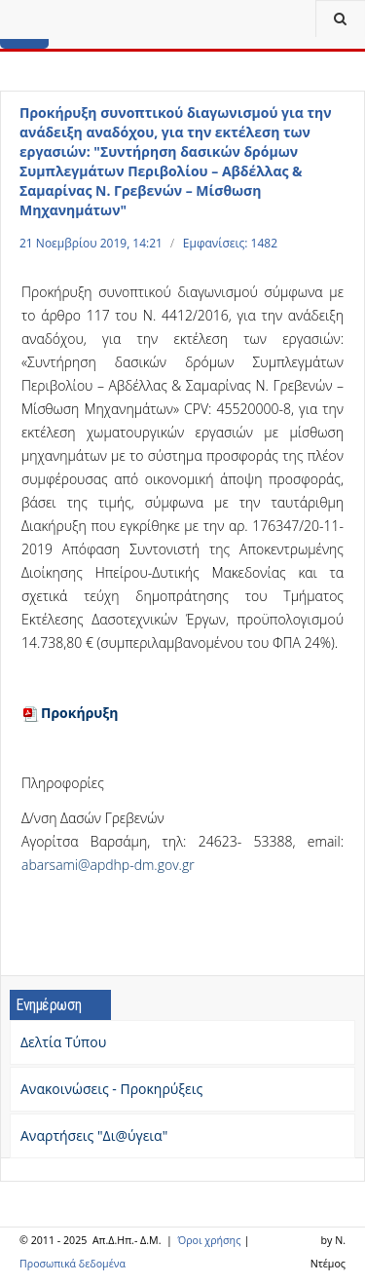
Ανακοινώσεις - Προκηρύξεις (111, 1088)
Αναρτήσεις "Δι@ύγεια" (93, 1135)
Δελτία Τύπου (63, 1042)
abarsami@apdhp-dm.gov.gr (108, 864)
